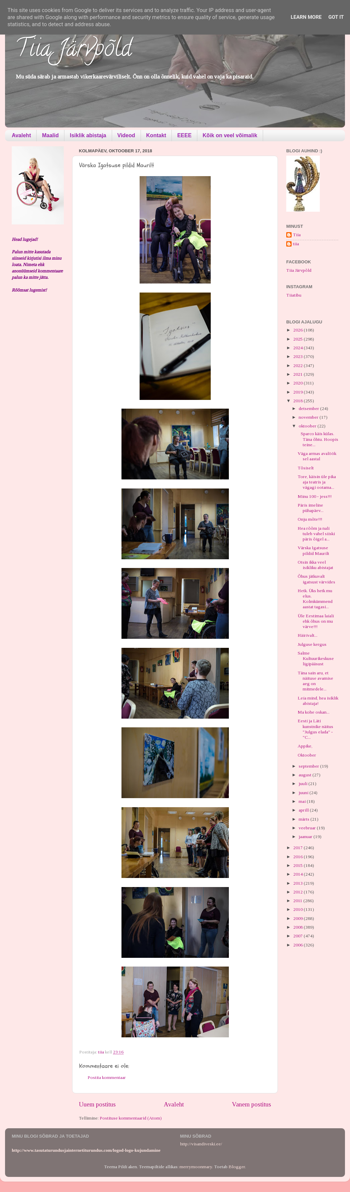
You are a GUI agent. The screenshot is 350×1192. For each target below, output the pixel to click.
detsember (309, 408)
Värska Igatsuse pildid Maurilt (313, 550)
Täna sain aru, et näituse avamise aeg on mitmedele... (315, 681)
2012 (298, 891)
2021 (298, 374)
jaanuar (306, 836)
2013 (298, 883)
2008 (298, 927)
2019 (298, 392)
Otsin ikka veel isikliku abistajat (315, 565)
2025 (298, 339)
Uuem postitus (97, 1104)
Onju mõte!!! (310, 519)
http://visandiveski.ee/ (201, 1143)
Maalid (50, 135)
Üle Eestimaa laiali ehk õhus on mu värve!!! (316, 621)
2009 (298, 918)
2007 (298, 935)
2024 (298, 347)
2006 (298, 944)
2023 (298, 356)
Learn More (306, 17)
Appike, (305, 745)
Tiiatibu (293, 295)
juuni (304, 792)
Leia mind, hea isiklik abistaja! (318, 700)
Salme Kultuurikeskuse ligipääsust (316, 658)
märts (304, 819)
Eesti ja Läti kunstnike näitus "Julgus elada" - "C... (315, 729)
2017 (298, 847)
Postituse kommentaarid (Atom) (131, 1118)
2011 (298, 900)
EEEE (184, 135)
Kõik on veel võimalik (230, 135)
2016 (298, 856)
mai (303, 801)
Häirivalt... (307, 635)
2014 (298, 874)
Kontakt (156, 135)
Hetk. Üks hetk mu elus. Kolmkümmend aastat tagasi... (315, 599)
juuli (303, 783)
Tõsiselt (306, 467)
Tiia (297, 234)
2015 (298, 865)
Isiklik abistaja (88, 135)
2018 (298, 400)
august (305, 774)
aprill (304, 810)
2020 (298, 382)
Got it (336, 17)
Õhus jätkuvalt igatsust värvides (316, 579)
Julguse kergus (312, 644)
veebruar (308, 827)
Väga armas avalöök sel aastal (317, 456)
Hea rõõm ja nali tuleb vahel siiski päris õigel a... (316, 533)
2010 (298, 909)
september (309, 766)
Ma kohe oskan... (314, 712)
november (309, 417)
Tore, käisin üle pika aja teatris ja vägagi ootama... (317, 482)
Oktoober (307, 755)
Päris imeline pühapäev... (310, 508)
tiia (296, 243)
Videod (126, 135)
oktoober (308, 425)
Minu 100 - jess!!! (315, 496)
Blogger (237, 1166)
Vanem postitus (251, 1104)
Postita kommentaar (107, 1077)
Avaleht (21, 135)
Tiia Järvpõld (73, 51)
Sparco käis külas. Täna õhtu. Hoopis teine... (318, 439)
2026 (298, 329)
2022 (298, 365)
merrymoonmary (196, 1166)
